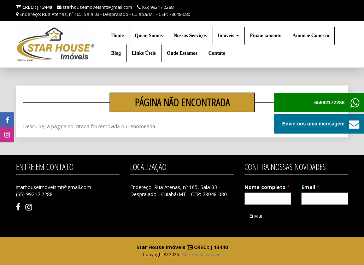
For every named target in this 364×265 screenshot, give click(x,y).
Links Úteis (144, 53)
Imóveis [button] (228, 35)
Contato (217, 53)
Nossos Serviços (190, 35)
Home (117, 35)
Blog (116, 53)
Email (310, 187)
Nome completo (267, 187)
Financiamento (265, 35)
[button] (354, 124)
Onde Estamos (182, 53)
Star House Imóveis (202, 254)
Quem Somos (149, 35)
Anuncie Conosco (311, 35)
